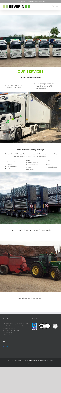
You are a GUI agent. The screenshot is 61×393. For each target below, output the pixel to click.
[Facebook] (4, 346)
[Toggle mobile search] (53, 6)
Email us (11, 333)
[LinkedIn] (7, 346)
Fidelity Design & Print (46, 360)
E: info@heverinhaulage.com (36, 1)
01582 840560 (14, 330)
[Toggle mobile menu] (57, 6)
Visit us (9, 335)
